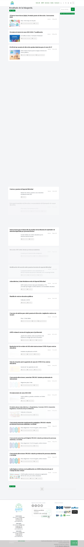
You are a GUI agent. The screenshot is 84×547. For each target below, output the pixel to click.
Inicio (38, 3)
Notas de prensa (30, 55)
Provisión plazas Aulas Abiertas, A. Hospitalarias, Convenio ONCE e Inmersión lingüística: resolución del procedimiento (32, 407)
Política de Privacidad (46, 541)
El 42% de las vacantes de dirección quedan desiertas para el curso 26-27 (31, 47)
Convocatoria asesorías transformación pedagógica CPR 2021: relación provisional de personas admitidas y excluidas (30, 423)
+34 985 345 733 (18, 526)
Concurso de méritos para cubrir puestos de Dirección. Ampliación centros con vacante (33, 314)
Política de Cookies (57, 541)
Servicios (47, 3)
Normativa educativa (25, 38)
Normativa (36, 354)
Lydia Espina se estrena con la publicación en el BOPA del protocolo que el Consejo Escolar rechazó (31, 469)
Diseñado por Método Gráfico (61, 544)
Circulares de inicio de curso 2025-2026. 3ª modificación (26, 32)
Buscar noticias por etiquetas (68, 13)
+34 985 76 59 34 (18, 533)
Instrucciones (37, 369)
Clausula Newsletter (64, 542)
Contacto (56, 3)
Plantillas (23, 302)
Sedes (52, 3)
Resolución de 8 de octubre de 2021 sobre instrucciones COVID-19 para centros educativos (33, 347)
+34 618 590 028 (18, 520)
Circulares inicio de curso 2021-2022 (20, 393)
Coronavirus (39, 340)
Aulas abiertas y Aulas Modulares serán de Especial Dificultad (27, 281)
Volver (12, 10)
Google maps (22, 517)
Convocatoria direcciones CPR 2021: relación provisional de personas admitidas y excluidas (33, 454)
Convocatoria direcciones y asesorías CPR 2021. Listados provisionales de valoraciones (31, 378)
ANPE (42, 3)
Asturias (49, 19)
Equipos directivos (40, 55)
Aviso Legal (66, 541)
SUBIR (74, 543)
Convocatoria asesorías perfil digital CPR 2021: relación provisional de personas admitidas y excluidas (33, 438)
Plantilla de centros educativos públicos (21, 296)
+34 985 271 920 (18, 518)
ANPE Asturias (21, 541)
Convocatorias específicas (26, 23)
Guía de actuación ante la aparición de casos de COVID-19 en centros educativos (30, 362)
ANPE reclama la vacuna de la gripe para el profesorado (26, 332)
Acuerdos (29, 289)
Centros (36, 23)
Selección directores (25, 321)
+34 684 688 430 (18, 535)
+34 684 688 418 (18, 527)
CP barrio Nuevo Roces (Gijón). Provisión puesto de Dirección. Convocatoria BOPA (32, 16)
